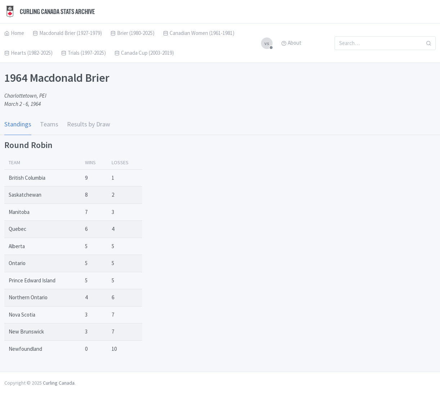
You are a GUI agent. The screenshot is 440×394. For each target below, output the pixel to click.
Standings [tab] (17, 124)
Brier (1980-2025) (132, 33)
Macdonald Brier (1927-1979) (67, 33)
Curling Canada (59, 383)
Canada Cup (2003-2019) (144, 52)
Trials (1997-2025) (83, 52)
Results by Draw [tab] (88, 124)
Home (14, 33)
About (291, 42)
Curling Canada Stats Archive (49, 11)
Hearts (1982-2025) (28, 52)
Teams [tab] (49, 124)
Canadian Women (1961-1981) (198, 33)
